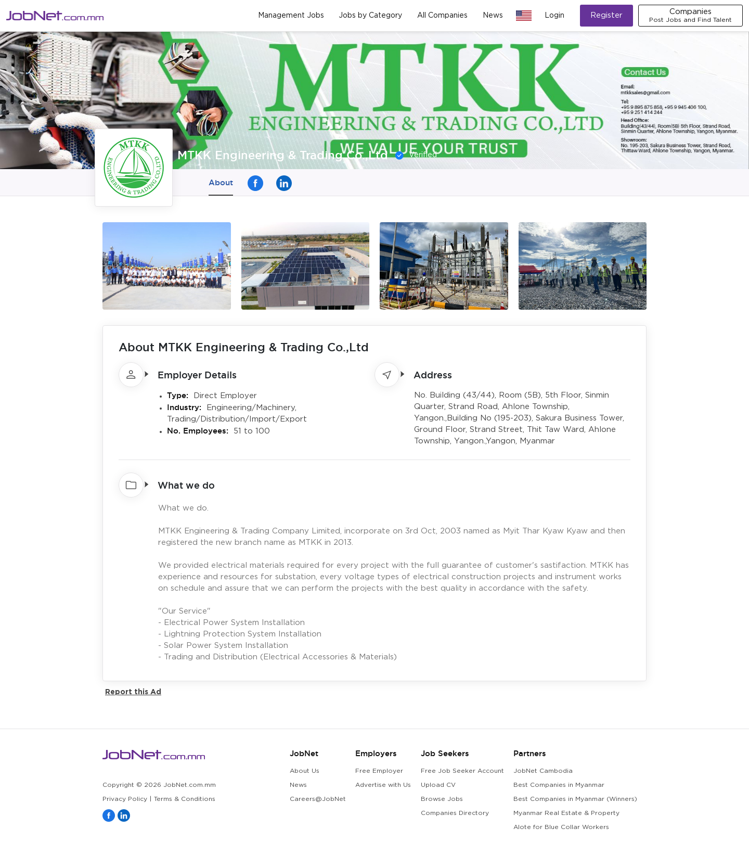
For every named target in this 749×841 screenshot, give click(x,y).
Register (606, 15)
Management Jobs (291, 15)
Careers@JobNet (318, 799)
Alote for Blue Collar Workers (561, 827)
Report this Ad (133, 691)
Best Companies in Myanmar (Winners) (575, 799)
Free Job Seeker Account (462, 771)
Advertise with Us (383, 785)
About (221, 182)
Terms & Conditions (184, 799)
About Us (304, 771)
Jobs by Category (370, 15)
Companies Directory (455, 813)
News (493, 15)
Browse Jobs (442, 799)
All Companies (442, 15)
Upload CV (438, 785)
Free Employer (379, 771)
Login (554, 15)
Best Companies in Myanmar (558, 785)
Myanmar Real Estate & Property (566, 813)
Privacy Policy (124, 799)
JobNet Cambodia (543, 771)
